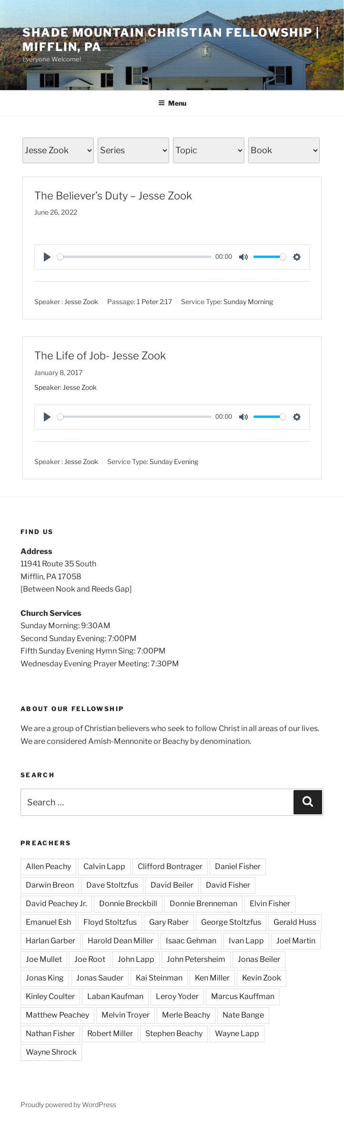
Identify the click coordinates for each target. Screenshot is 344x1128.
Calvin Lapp (104, 866)
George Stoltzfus (231, 922)
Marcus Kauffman (242, 996)
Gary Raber (169, 922)
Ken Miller (212, 977)
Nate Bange (243, 1014)
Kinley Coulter (50, 996)
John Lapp (136, 959)
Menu (172, 103)
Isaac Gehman (191, 940)
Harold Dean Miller (120, 940)
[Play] (47, 257)
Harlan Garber (50, 940)
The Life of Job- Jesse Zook (100, 355)
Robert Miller (110, 1033)
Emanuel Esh (48, 922)
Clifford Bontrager (170, 866)
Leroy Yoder (177, 996)
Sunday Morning (248, 301)
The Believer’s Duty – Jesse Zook (113, 195)
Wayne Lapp (237, 1033)
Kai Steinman (159, 977)
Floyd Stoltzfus (110, 922)
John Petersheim (196, 959)
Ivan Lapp (246, 940)
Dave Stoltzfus (112, 885)
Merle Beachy (186, 1014)
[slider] (134, 256)
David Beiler (172, 885)
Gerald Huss (294, 922)
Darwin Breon (50, 885)
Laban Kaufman (115, 996)
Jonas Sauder (99, 977)
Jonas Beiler (259, 959)
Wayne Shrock (51, 1052)
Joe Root (89, 959)
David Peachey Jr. (56, 903)
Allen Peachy (48, 866)
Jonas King (45, 977)
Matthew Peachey (57, 1014)
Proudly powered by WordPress (68, 1104)
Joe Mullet (44, 959)
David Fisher (228, 885)
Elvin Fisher (270, 903)
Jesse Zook (81, 301)
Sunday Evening (174, 461)
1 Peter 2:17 (154, 301)
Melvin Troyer (125, 1014)
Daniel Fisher (238, 866)
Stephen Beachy (173, 1033)
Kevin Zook (261, 977)
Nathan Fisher (50, 1033)
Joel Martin (295, 940)
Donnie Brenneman (203, 903)
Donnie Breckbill (128, 903)
